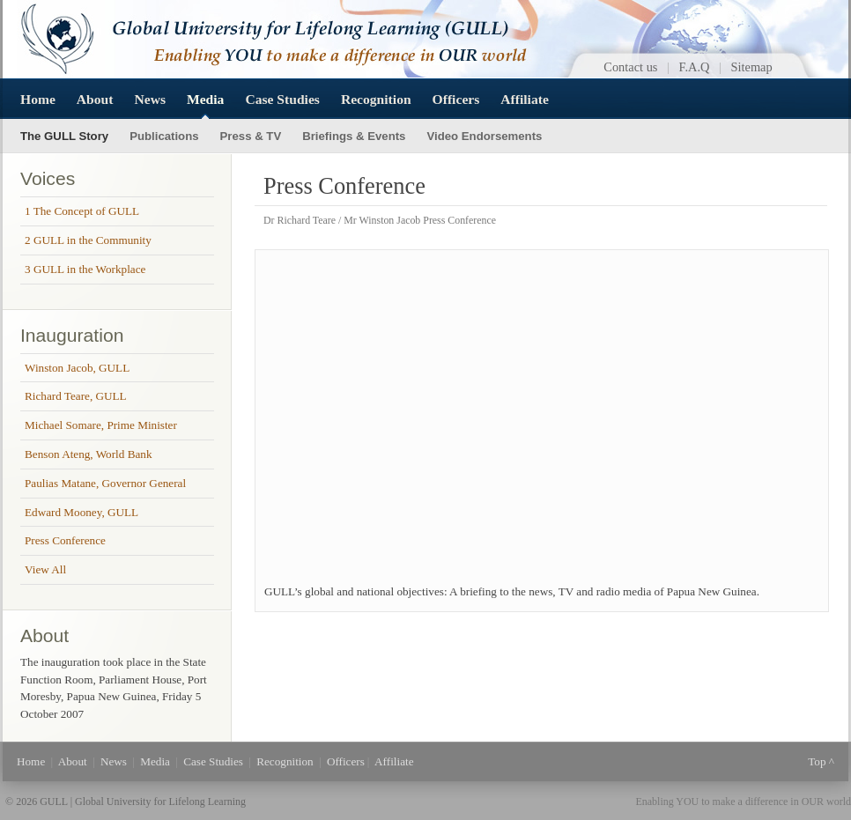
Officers (456, 99)
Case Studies (282, 99)
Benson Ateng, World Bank (88, 454)
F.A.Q (694, 67)
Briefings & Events (353, 136)
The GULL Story (64, 136)
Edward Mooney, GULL (81, 512)
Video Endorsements (484, 136)
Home (38, 99)
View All (45, 569)
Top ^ (821, 761)
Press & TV (251, 136)
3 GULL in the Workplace (85, 269)
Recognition (376, 99)
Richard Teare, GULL (76, 396)
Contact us (630, 67)
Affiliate (524, 99)
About (95, 99)
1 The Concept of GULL (82, 211)
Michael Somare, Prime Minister (101, 425)
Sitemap (752, 67)
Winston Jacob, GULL (77, 367)
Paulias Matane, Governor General (105, 483)
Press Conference (65, 540)
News (150, 99)
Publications (164, 136)
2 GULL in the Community (88, 240)
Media (205, 99)
